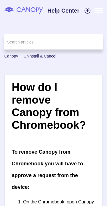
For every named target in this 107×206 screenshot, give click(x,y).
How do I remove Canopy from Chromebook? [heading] (49, 106)
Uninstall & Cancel (40, 56)
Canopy (11, 56)
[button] (87, 10)
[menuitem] (87, 10)
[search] (53, 41)
